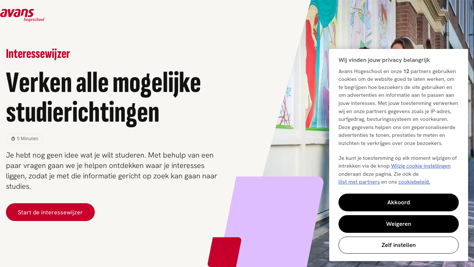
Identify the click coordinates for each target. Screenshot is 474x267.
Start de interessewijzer (50, 212)
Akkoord (398, 202)
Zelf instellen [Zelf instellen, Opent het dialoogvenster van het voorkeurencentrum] (398, 245)
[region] (398, 155)
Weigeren (398, 224)
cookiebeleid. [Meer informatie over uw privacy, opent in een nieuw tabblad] (414, 181)
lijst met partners (359, 181)
